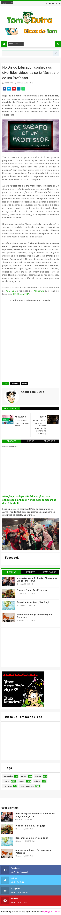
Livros (22, 781)
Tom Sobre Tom (27, 786)
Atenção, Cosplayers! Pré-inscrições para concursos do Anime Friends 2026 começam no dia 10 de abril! (29, 500)
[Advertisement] (23, 647)
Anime (24, 776)
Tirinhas (8, 786)
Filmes (6, 781)
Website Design (19, 911)
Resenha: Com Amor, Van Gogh (33, 602)
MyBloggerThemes (51, 911)
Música (37, 781)
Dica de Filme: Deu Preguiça (32, 590)
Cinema (38, 776)
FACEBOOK (38, 290)
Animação (8, 776)
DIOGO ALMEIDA (20, 293)
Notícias (15, 384)
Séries (24, 384)
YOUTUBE (11, 290)
